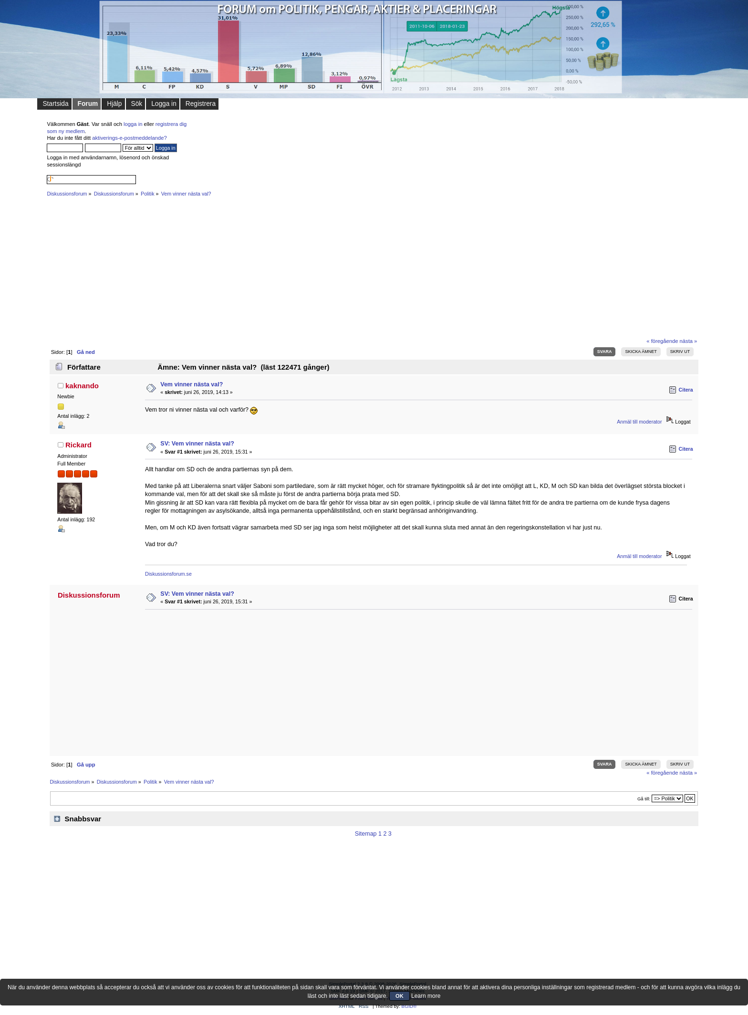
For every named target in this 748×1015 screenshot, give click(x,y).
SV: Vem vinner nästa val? (197, 443)
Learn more (425, 996)
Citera (686, 390)
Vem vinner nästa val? (191, 384)
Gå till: (643, 798)
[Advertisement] (333, 267)
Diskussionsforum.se (168, 574)
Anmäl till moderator (639, 422)
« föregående (662, 341)
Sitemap (366, 833)
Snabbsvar (83, 819)
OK (399, 996)
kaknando (82, 386)
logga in (133, 124)
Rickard (78, 445)
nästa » (688, 341)
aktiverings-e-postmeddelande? (129, 138)
